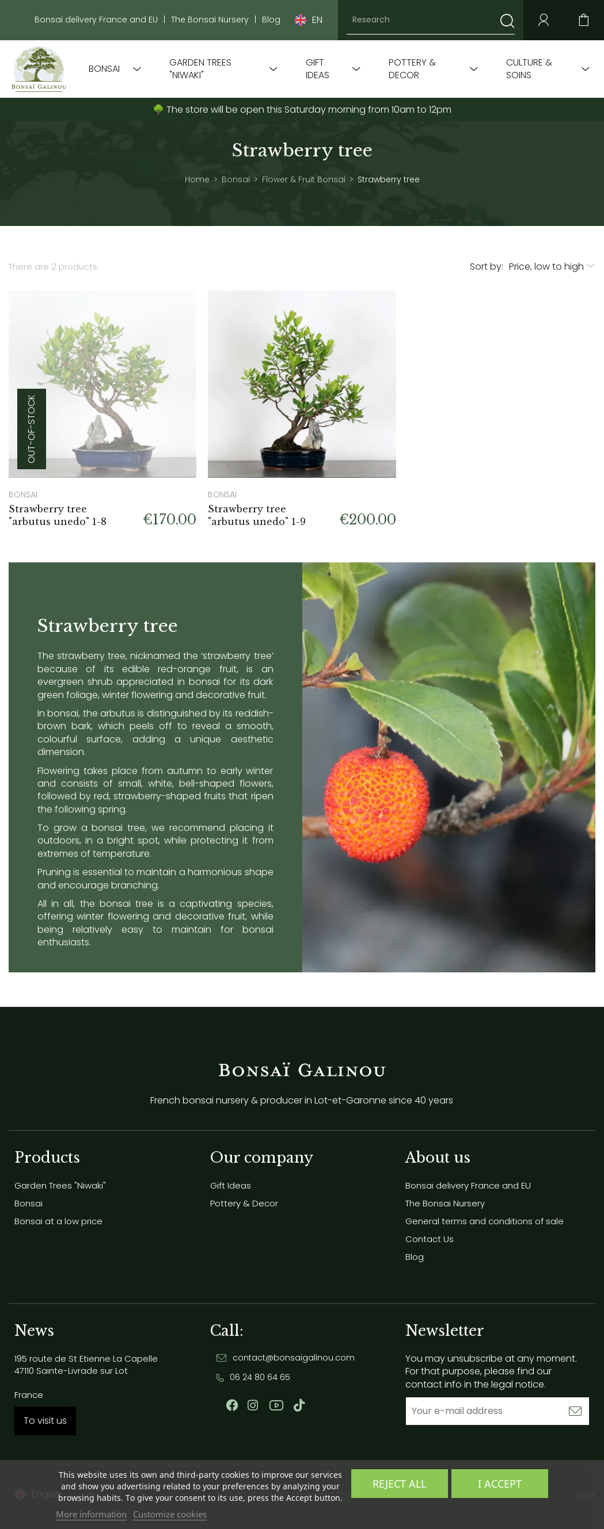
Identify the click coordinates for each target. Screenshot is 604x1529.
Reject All (399, 1483)
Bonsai (104, 69)
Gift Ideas (317, 69)
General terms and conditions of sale (484, 1221)
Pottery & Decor (412, 69)
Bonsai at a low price (58, 1221)
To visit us (45, 1420)
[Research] (431, 20)
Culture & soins (529, 69)
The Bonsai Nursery (210, 19)
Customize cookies (170, 1514)
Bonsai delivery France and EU (96, 19)
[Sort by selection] (552, 266)
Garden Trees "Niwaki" (200, 69)
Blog (271, 19)
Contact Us (429, 1239)
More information (91, 1514)
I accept (500, 1483)
